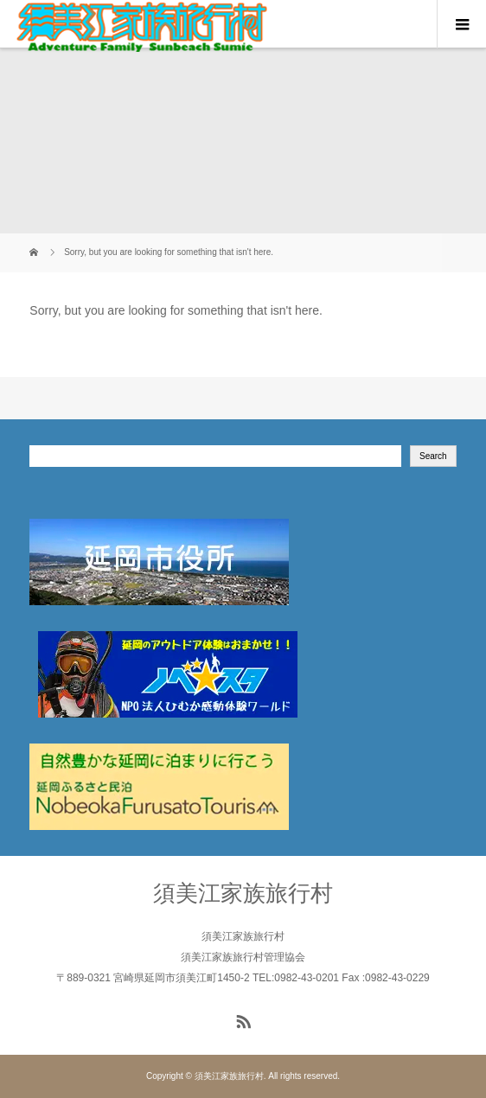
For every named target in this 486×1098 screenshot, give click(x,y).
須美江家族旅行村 (243, 893)
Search (433, 456)
